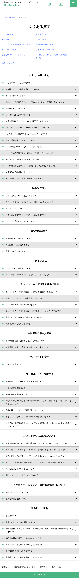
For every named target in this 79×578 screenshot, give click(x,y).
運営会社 (43, 567)
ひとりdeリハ (9, 17)
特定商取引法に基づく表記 (24, 567)
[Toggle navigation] (73, 3)
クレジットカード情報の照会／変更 (16, 44)
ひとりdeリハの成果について (13, 55)
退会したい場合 (8, 63)
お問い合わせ (57, 567)
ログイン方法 (41, 39)
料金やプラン (41, 34)
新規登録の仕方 (8, 39)
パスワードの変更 (9, 50)
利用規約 (5, 567)
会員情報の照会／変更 (44, 44)
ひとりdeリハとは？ (10, 34)
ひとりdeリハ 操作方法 (45, 50)
